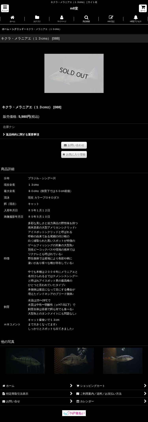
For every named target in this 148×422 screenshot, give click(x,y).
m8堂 (74, 8)
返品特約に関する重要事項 (21, 134)
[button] (5, 8)
